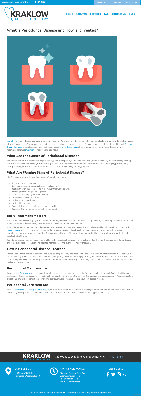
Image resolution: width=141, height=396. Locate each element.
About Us (81, 14)
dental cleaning (14, 230)
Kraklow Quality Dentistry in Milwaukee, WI (30, 289)
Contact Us (119, 14)
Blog (132, 14)
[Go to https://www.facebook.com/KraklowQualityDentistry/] (108, 374)
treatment (29, 150)
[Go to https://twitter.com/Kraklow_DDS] (113, 374)
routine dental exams (69, 147)
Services (95, 14)
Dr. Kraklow (25, 273)
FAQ (106, 14)
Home (69, 14)
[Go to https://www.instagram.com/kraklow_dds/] (119, 374)
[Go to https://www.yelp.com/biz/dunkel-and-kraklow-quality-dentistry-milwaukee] (124, 374)
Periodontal (12, 141)
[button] (102, 2)
